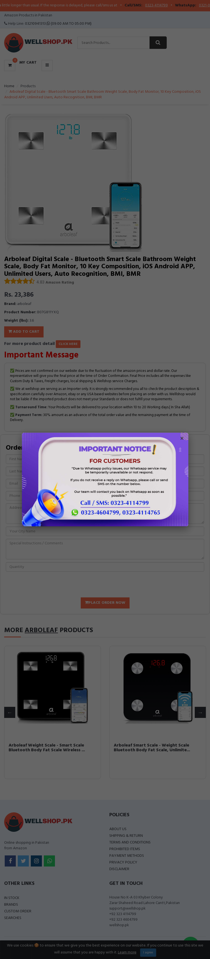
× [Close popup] (182, 439)
